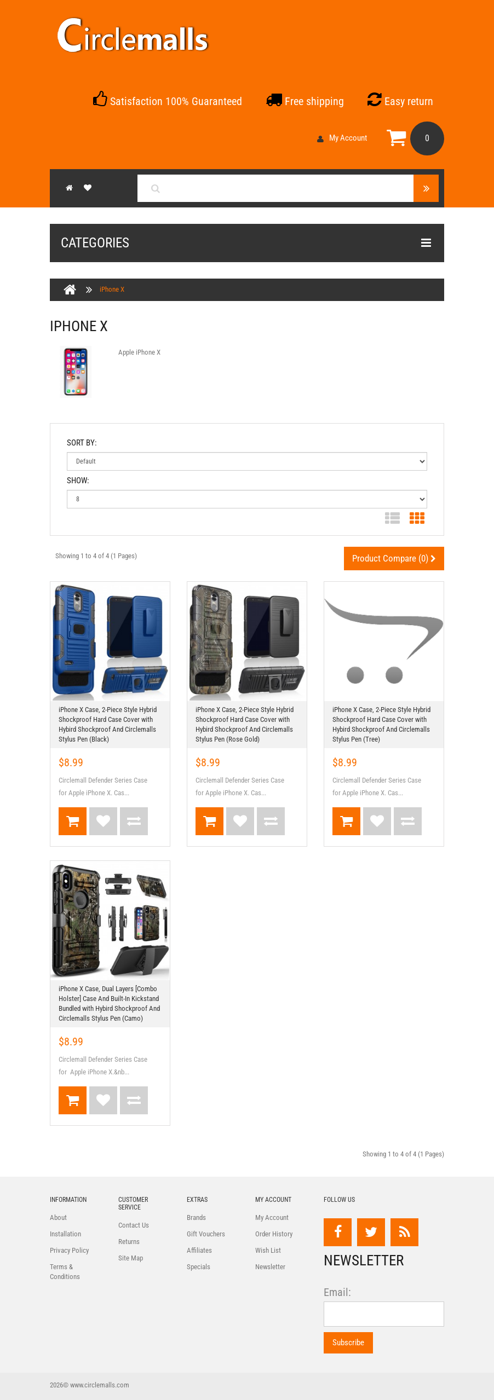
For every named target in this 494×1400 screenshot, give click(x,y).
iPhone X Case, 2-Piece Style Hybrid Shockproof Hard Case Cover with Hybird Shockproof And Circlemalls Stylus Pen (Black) (108, 724)
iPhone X (112, 289)
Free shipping (305, 101)
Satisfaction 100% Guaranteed (167, 101)
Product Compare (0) (394, 558)
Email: (337, 1292)
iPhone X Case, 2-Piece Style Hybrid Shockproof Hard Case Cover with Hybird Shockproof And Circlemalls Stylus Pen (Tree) (381, 724)
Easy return (400, 101)
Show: (78, 480)
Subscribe (348, 1342)
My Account (342, 138)
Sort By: (82, 443)
